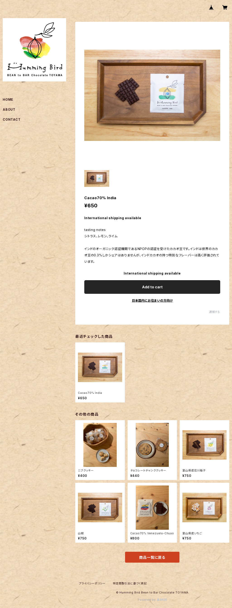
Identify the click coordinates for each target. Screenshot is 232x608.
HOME (8, 99)
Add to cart (152, 287)
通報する (214, 312)
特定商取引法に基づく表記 (130, 583)
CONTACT (12, 119)
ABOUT (9, 109)
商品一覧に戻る (152, 557)
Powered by (152, 599)
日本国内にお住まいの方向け (152, 300)
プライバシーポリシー (92, 583)
